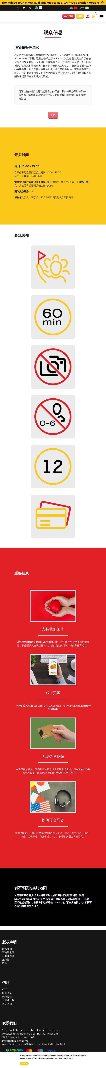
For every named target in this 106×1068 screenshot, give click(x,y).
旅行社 (5, 960)
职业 (4, 963)
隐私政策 (7, 993)
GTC (4, 990)
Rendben (24, 1063)
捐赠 (80, 16)
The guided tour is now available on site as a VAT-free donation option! (50, 2)
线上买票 (53, 693)
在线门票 (68, 16)
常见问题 (7, 1004)
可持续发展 (8, 953)
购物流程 (7, 997)
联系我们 (7, 949)
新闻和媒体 (8, 956)
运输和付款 (8, 1000)
